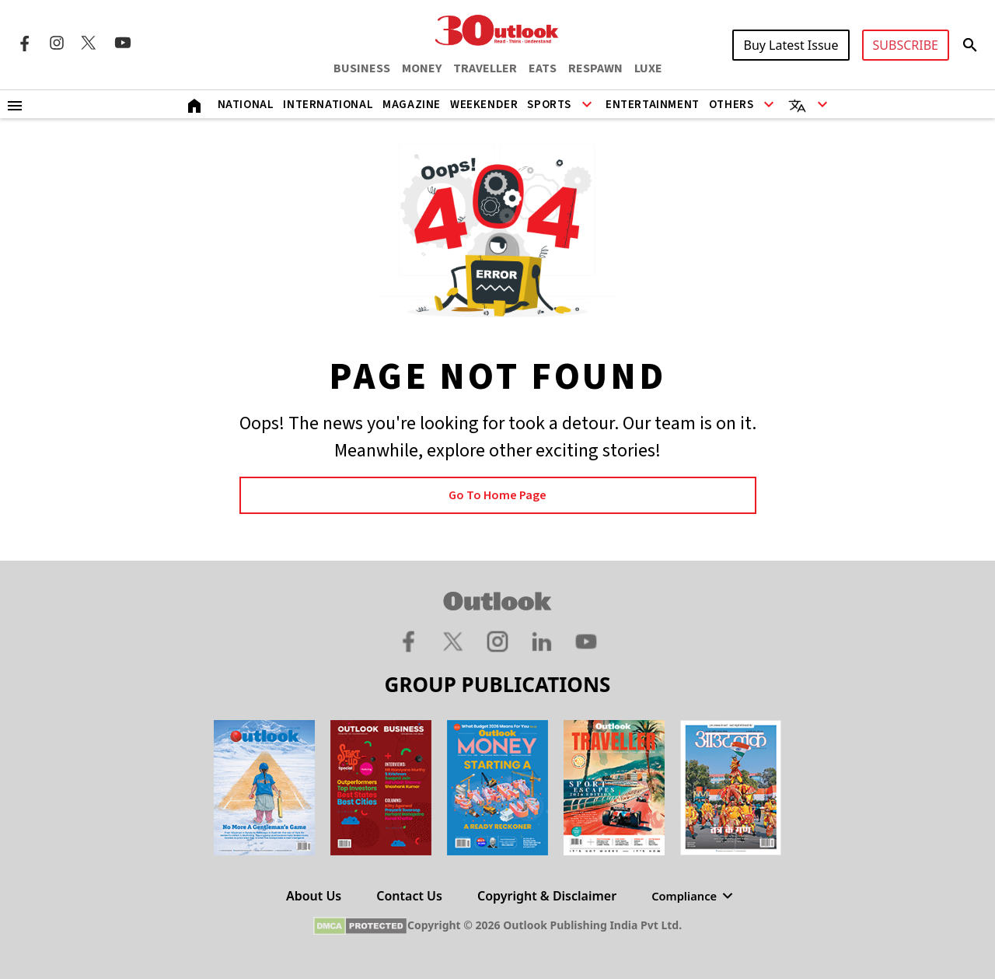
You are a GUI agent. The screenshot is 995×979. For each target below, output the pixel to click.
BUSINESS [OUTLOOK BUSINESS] (361, 68)
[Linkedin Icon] (541, 640)
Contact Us (407, 895)
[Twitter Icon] (89, 42)
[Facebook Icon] (24, 42)
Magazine (411, 104)
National (246, 104)
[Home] (194, 104)
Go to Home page (497, 495)
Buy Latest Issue (790, 45)
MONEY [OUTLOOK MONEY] (422, 68)
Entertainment (653, 104)
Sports (549, 104)
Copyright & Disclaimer (543, 895)
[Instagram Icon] (56, 42)
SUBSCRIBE (905, 45)
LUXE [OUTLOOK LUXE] (648, 68)
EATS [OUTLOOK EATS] (543, 68)
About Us (310, 895)
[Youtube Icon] (122, 42)
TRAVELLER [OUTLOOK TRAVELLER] (485, 68)
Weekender (484, 104)
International (328, 104)
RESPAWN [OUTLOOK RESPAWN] (595, 68)
